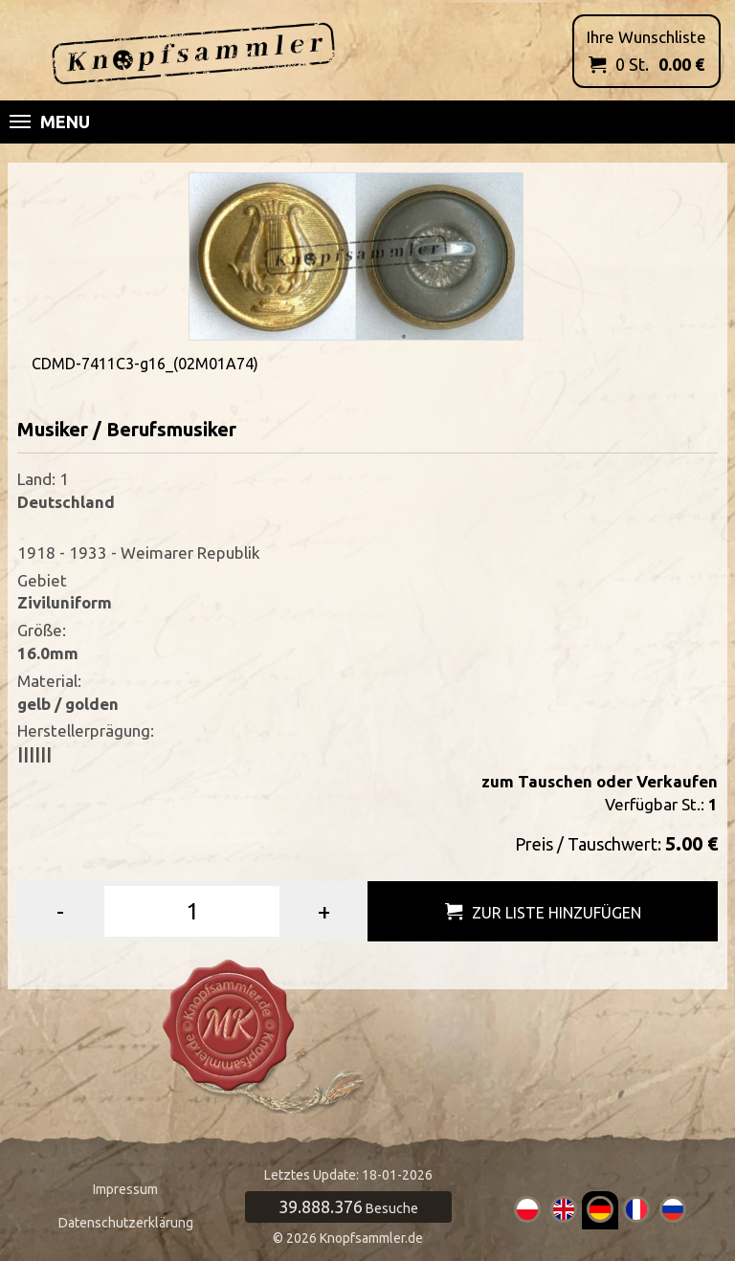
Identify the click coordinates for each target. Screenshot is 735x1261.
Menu (50, 121)
